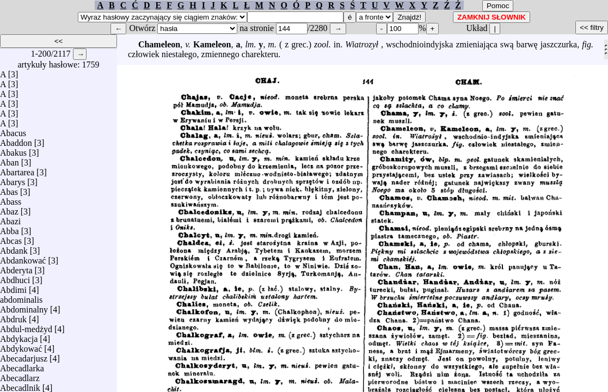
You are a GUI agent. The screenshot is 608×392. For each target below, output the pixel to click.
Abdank (14, 248)
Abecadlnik (20, 385)
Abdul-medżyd (26, 326)
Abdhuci (15, 277)
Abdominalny (24, 306)
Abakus (13, 150)
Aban (9, 159)
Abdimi (13, 287)
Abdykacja (19, 336)
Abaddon (16, 140)
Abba (9, 228)
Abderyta (16, 267)
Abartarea (17, 169)
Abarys (12, 179)
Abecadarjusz (23, 355)
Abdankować (23, 257)
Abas (9, 189)
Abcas (11, 238)
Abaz (9, 208)
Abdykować (21, 346)
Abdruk (13, 316)
